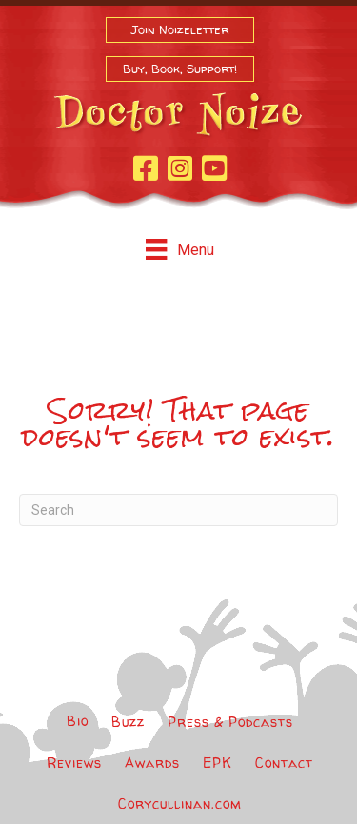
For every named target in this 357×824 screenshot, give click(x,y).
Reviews (74, 763)
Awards (152, 763)
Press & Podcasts (230, 722)
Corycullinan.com (180, 804)
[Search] (178, 510)
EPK (217, 763)
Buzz (128, 722)
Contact (284, 763)
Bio (78, 721)
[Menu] (179, 249)
